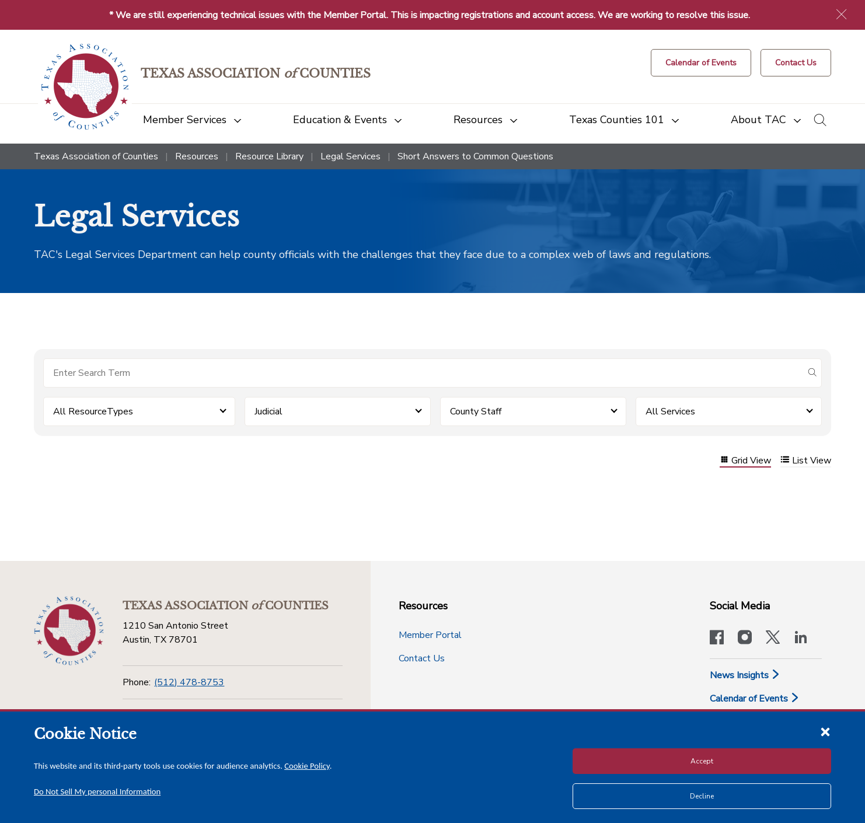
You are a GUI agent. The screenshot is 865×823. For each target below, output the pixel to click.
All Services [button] (670, 411)
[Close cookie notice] (825, 731)
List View (805, 461)
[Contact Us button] (796, 62)
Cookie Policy (307, 766)
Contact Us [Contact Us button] (422, 658)
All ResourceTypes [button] (93, 411)
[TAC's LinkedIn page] (801, 638)
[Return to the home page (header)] (85, 87)
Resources (196, 156)
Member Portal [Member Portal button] (430, 635)
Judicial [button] (268, 411)
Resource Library (269, 156)
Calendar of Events (755, 698)
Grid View (745, 461)
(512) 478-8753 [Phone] (189, 682)
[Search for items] (423, 373)
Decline (702, 796)
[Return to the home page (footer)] (69, 631)
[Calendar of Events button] (701, 62)
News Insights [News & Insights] (745, 675)
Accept (701, 761)
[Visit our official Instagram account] (745, 638)
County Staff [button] (475, 411)
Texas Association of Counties (96, 156)
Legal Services (350, 156)
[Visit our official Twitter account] (773, 638)
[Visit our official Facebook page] (717, 638)
